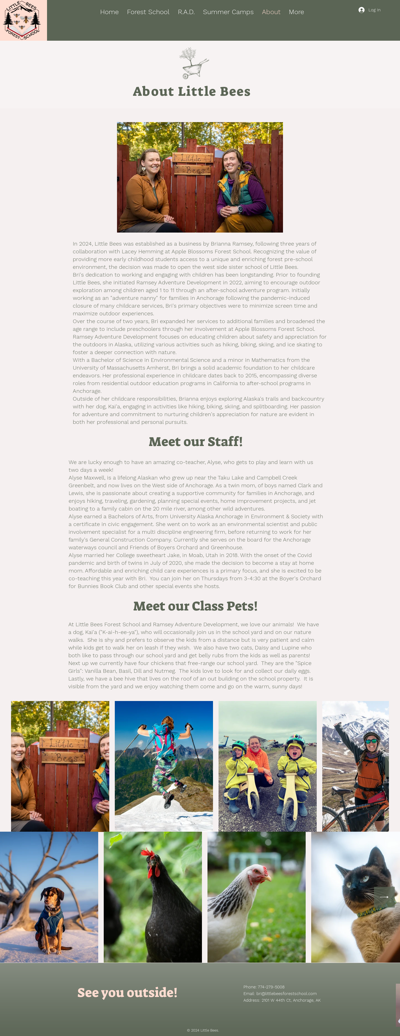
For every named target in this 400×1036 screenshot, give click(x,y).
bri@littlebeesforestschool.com (286, 993)
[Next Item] (384, 897)
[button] (331, 11)
